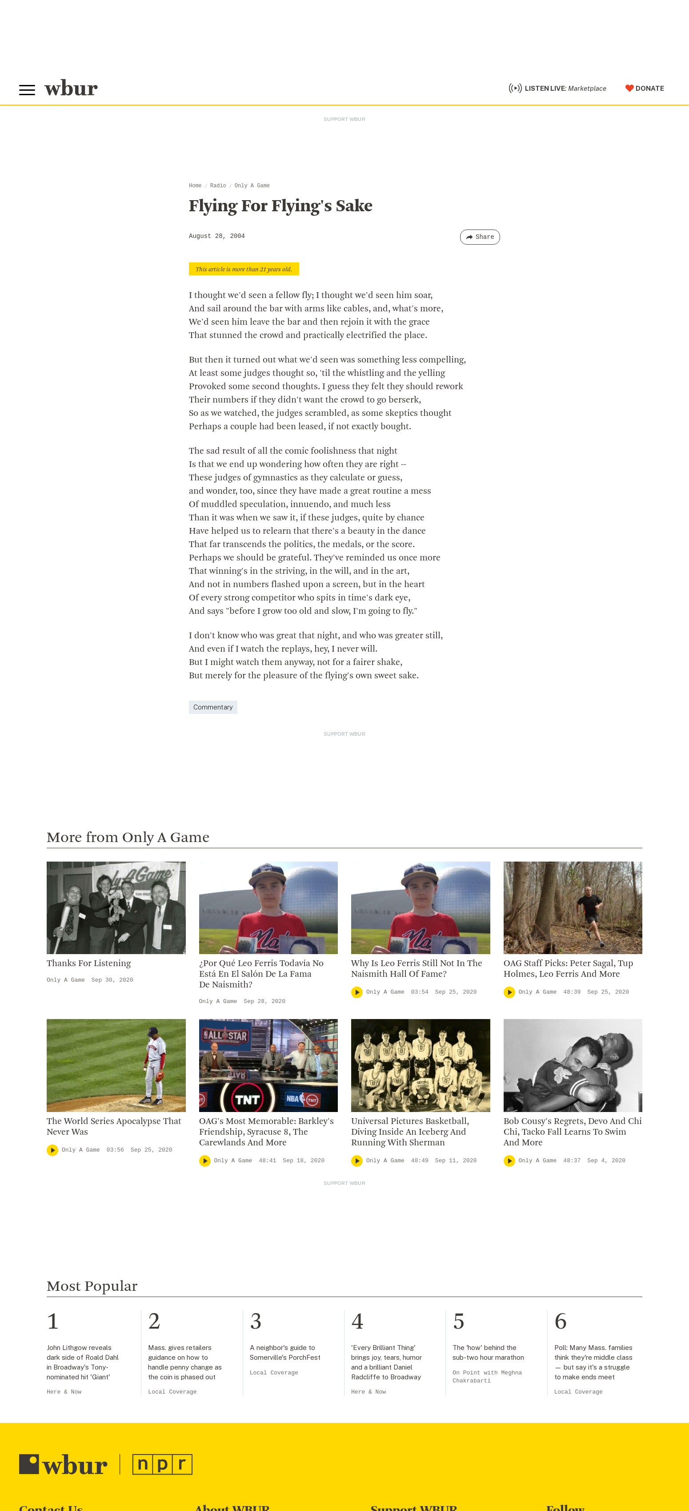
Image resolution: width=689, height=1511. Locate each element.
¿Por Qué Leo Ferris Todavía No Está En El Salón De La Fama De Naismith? (261, 974)
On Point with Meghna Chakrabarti (487, 1377)
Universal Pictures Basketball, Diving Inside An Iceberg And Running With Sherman (410, 1132)
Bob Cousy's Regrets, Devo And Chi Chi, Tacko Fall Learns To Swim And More (573, 1132)
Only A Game (252, 186)
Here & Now (64, 1392)
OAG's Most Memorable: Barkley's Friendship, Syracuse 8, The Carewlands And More (266, 1132)
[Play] (357, 992)
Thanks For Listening (89, 963)
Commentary (213, 707)
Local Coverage (172, 1392)
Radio (218, 186)
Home (195, 186)
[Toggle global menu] (27, 90)
